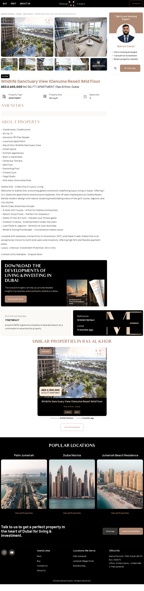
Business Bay (79, 569)
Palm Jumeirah (79, 560)
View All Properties (72, 431)
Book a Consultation (130, 535)
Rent (13, 3)
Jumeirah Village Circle (83, 564)
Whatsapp (130, 68)
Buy (5, 3)
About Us (25, 3)
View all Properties (24, 516)
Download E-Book (16, 299)
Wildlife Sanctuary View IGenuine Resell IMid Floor (72, 403)
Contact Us (136, 3)
